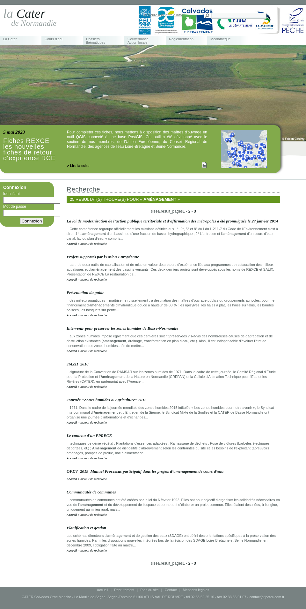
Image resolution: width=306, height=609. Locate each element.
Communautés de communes (91, 492)
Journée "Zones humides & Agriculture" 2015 (107, 399)
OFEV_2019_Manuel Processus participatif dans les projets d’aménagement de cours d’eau (145, 471)
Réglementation (181, 39)
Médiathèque (220, 39)
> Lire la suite (78, 166)
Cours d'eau (54, 39)
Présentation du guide (85, 292)
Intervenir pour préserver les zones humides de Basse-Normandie (122, 328)
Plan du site (149, 590)
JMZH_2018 (78, 364)
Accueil (72, 243)
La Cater (10, 39)
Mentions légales (196, 590)
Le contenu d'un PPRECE (89, 435)
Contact (171, 590)
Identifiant (31, 198)
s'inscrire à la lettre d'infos (163, 15)
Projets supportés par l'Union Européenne (103, 256)
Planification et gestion (86, 527)
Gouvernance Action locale (138, 40)
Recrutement (124, 590)
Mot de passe (31, 210)
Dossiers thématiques (95, 40)
